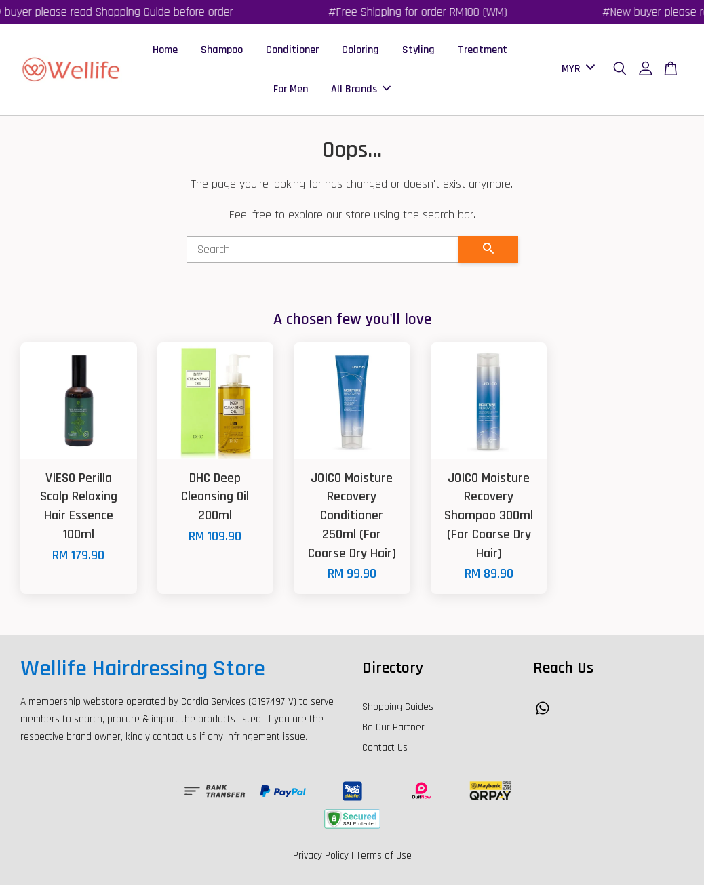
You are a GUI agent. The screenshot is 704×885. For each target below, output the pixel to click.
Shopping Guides (397, 707)
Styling (418, 50)
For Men (290, 89)
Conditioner (292, 50)
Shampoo (222, 50)
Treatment (482, 50)
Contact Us (385, 747)
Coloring (360, 50)
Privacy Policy (321, 855)
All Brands (361, 89)
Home (165, 50)
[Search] (322, 249)
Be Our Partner (393, 727)
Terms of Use (384, 855)
